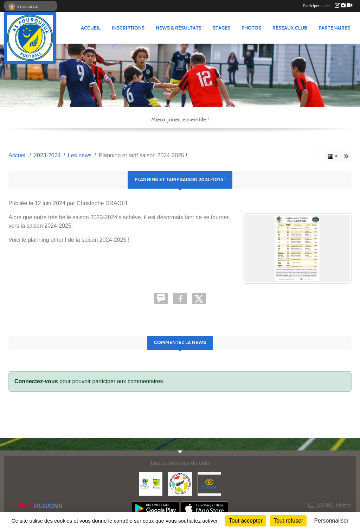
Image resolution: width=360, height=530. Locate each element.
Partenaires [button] (334, 28)
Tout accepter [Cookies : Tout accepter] (246, 521)
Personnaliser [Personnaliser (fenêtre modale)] (331, 521)
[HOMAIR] (209, 483)
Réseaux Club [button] (289, 28)
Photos (251, 28)
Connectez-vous (36, 381)
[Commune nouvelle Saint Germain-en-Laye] (150, 483)
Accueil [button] (91, 28)
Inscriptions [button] (128, 28)
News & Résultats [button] (178, 28)
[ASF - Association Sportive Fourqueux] (180, 483)
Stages (221, 28)
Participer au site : (327, 5)
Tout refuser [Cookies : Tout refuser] (288, 521)
